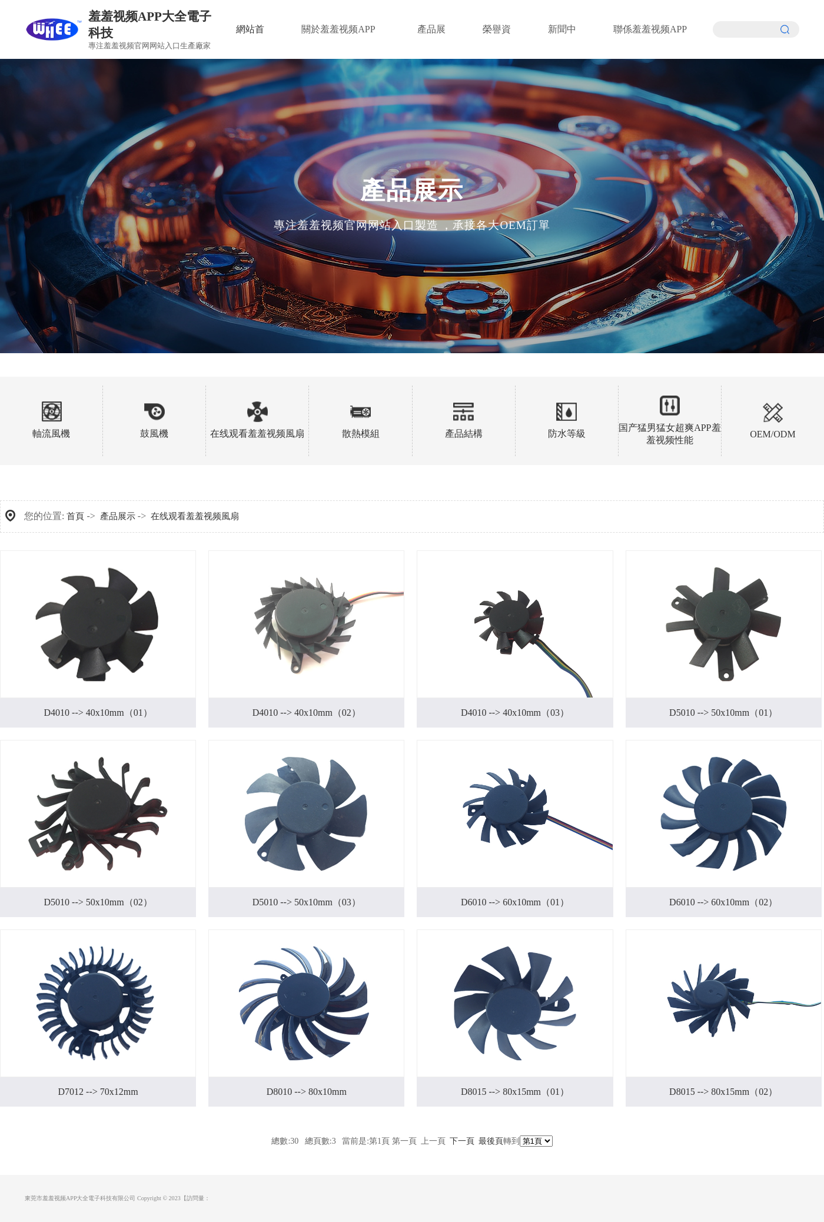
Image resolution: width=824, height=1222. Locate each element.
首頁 (75, 516)
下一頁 (462, 1141)
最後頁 (491, 1141)
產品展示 (117, 516)
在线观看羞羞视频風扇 (195, 516)
